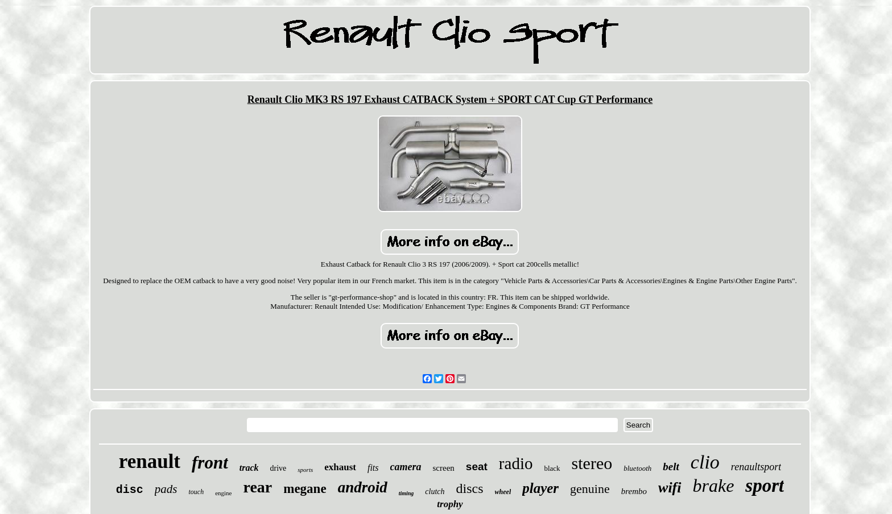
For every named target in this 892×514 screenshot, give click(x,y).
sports (305, 469)
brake (713, 485)
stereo (592, 463)
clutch (434, 491)
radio (516, 463)
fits (373, 467)
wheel (503, 492)
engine (223, 493)
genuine (590, 489)
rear (257, 487)
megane (304, 489)
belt (671, 466)
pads (166, 489)
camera (406, 466)
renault (149, 461)
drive (278, 468)
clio (705, 461)
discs (470, 488)
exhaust (340, 467)
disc (129, 489)
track (249, 467)
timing (406, 493)
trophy (449, 504)
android (362, 487)
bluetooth (637, 468)
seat (477, 466)
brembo (634, 491)
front (210, 462)
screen (444, 467)
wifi (669, 487)
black (552, 468)
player (540, 488)
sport (764, 485)
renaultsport (756, 466)
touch (196, 492)
